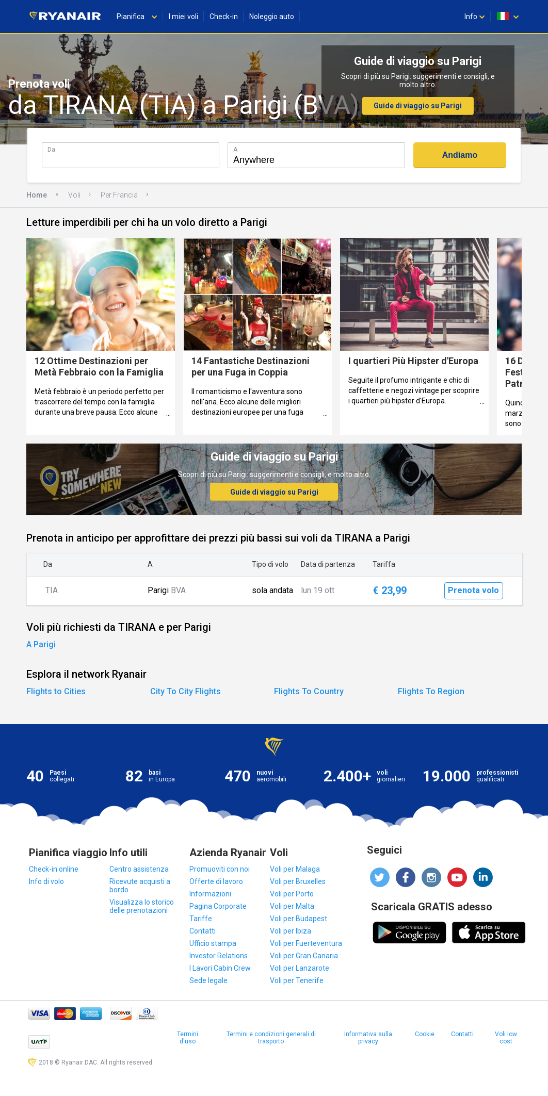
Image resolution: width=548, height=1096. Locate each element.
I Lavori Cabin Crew (220, 968)
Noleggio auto (271, 16)
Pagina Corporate (218, 906)
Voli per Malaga (295, 869)
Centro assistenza (139, 869)
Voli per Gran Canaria (304, 956)
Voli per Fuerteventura (306, 943)
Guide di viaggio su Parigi (418, 106)
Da (51, 149)
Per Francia (119, 195)
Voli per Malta (292, 906)
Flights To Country (309, 691)
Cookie (424, 1034)
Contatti (202, 931)
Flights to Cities (56, 691)
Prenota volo (473, 590)
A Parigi (41, 644)
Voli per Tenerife (297, 980)
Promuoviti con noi (219, 869)
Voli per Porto (292, 894)
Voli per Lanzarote (299, 968)
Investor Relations (218, 956)
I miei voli (183, 16)
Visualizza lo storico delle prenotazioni (141, 906)
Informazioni (210, 894)
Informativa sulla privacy (368, 1037)
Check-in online (53, 869)
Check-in (223, 16)
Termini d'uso (187, 1037)
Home (36, 195)
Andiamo (459, 155)
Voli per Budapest (298, 918)
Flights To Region (431, 691)
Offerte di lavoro (216, 881)
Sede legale (208, 980)
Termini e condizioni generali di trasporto (271, 1037)
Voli (74, 195)
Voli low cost (506, 1037)
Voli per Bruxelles (298, 881)
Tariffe (200, 918)
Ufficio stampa (212, 943)
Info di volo (46, 881)
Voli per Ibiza (290, 931)
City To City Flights (185, 691)
